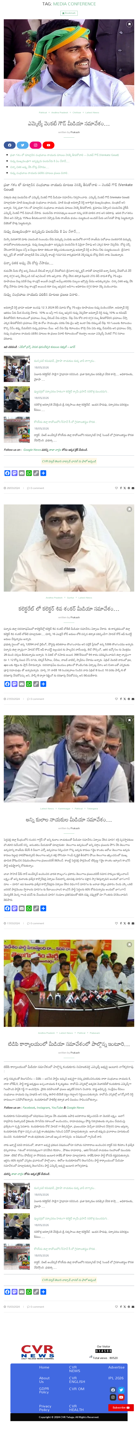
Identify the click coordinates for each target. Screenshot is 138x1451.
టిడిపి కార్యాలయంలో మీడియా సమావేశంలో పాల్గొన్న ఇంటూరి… (69, 1043)
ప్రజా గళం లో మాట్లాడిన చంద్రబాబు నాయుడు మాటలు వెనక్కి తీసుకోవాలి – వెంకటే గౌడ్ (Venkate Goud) (64, 155)
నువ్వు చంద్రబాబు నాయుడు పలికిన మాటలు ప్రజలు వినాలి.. (39, 173)
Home (44, 1367)
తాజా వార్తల (54, 450)
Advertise (116, 1367)
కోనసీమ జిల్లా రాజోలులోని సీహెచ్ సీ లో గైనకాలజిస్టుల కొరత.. (65, 421)
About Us (44, 1379)
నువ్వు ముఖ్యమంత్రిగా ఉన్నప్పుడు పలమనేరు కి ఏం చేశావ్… (39, 161)
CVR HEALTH (76, 1407)
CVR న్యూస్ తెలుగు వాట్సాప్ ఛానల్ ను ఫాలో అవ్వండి (69, 461)
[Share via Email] (133, 488)
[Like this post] (116, 488)
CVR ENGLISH (77, 1379)
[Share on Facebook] (121, 488)
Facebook (28, 1107)
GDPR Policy (44, 1390)
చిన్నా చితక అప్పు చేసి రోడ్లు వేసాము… (29, 167)
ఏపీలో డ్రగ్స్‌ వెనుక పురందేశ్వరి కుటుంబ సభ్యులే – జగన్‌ (47, 347)
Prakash (75, 132)
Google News (75, 1107)
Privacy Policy (45, 1407)
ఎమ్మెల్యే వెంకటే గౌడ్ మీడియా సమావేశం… (69, 123)
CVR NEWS (74, 1368)
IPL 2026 (116, 1377)
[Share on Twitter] (124, 488)
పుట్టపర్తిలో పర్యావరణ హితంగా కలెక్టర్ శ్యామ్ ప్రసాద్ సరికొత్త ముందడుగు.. (71, 391)
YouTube (57, 1107)
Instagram (43, 1107)
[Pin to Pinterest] (129, 488)
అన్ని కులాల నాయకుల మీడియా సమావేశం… (69, 819)
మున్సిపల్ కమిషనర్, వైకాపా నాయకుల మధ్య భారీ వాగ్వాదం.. (65, 360)
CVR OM (77, 1388)
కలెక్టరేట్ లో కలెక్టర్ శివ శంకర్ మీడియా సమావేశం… (69, 608)
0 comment (35, 488)
